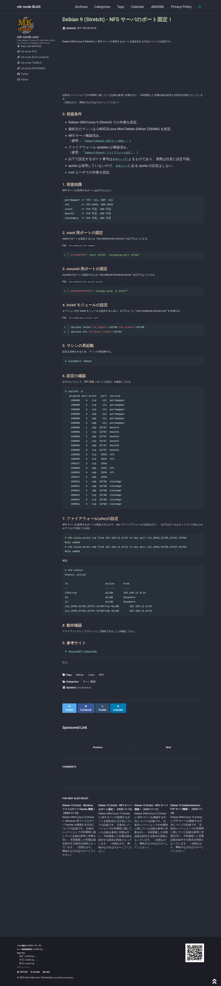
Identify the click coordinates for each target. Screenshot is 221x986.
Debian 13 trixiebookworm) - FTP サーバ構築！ (184, 864)
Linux (91, 729)
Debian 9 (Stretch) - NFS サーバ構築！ (113, 152)
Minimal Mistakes (71, 977)
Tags (118, 7)
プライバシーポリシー (27, 967)
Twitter (22, 84)
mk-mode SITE (27, 62)
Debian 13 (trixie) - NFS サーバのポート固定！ (114, 864)
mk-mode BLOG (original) (33, 67)
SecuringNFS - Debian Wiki (87, 703)
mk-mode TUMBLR (29, 73)
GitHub (22, 90)
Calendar (134, 7)
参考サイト (121, 170)
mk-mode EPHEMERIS (31, 78)
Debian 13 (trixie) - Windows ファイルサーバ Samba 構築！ (78, 864)
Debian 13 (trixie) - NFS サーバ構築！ (148, 862)
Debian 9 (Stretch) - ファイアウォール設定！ (118, 164)
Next (168, 801)
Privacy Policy (178, 7)
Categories (100, 7)
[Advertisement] (133, 75)
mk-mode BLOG (29, 7)
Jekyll (56, 977)
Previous (97, 801)
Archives (78, 7)
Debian (80, 729)
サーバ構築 (89, 736)
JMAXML (155, 7)
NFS (101, 729)
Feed (55, 971)
